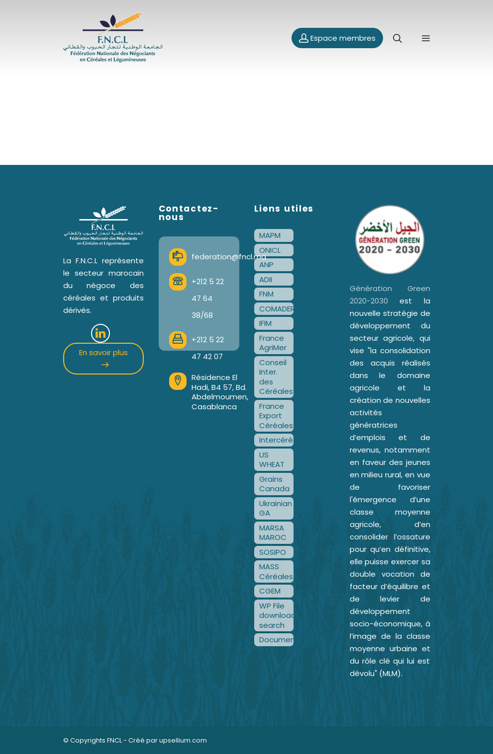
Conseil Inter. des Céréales (276, 377)
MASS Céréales (276, 571)
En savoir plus (103, 357)
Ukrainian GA (275, 508)
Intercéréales (276, 440)
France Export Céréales (276, 416)
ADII (265, 279)
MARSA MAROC (273, 533)
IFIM (265, 323)
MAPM (270, 235)
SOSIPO (272, 552)
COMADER (276, 308)
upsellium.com (183, 740)
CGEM (270, 591)
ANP (266, 264)
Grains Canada (274, 484)
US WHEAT (272, 460)
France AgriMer (273, 343)
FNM (266, 294)
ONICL (270, 250)
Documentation (276, 639)
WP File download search (276, 615)
